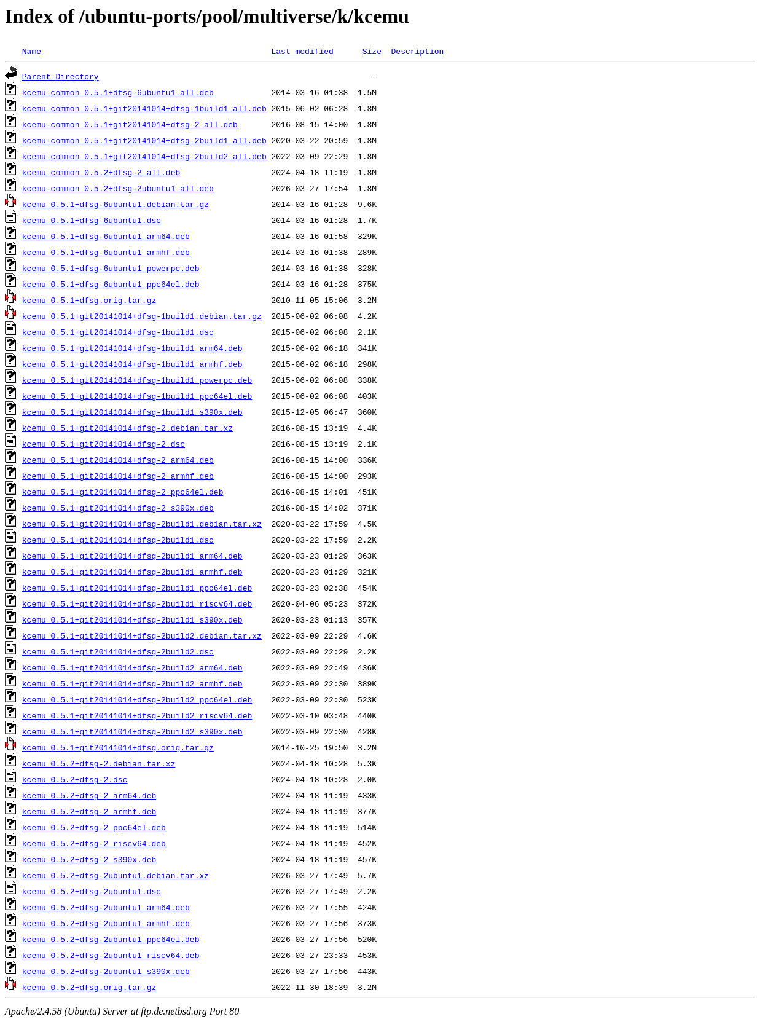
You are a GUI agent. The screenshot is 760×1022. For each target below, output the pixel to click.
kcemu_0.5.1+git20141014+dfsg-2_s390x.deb (118, 507)
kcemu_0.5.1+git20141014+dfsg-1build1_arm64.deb (132, 347)
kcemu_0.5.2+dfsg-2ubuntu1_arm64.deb (106, 907)
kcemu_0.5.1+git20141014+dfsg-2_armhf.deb (118, 475)
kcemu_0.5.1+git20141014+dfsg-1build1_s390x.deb (132, 411)
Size (372, 51)
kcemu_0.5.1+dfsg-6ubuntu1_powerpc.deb (111, 267)
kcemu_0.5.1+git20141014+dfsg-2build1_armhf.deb (132, 571)
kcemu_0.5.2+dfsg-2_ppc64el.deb (94, 827)
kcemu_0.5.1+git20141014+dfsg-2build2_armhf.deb (132, 683)
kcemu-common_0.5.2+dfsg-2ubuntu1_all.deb (118, 188)
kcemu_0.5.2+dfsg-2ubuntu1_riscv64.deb (111, 955)
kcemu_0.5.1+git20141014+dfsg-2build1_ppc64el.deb (137, 587)
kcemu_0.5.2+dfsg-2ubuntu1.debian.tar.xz (115, 875)
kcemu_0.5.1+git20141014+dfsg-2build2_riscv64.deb (137, 715)
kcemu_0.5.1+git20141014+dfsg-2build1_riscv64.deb (137, 603)
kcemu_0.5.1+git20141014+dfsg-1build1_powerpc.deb (137, 379)
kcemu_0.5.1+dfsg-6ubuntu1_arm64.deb (106, 236)
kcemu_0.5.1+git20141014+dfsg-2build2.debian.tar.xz (142, 635)
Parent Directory (60, 76)
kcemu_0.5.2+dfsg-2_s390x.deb (89, 859)
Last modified (302, 51)
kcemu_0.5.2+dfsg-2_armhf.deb (89, 811)
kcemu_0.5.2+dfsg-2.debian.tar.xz (99, 763)
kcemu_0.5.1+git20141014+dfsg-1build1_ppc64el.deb (137, 395)
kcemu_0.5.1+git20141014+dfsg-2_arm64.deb (118, 459)
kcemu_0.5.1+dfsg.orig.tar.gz (89, 299)
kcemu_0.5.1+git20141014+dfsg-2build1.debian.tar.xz (142, 523)
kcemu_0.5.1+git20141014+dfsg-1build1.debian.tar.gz (142, 315)
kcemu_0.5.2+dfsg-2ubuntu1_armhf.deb (106, 923)
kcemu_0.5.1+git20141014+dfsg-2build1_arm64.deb (132, 555)
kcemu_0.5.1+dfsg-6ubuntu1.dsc (91, 220)
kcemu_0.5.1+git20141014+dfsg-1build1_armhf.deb (132, 363)
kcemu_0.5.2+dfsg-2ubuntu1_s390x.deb (106, 971)
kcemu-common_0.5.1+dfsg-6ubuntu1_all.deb (118, 92)
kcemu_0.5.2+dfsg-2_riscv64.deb (94, 843)
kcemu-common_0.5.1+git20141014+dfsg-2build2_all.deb (144, 156)
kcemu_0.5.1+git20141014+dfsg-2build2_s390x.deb (132, 731)
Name (31, 51)
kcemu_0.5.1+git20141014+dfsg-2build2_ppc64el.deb (137, 699)
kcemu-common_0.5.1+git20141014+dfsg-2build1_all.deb (144, 140)
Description (417, 51)
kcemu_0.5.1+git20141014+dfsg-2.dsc (103, 443)
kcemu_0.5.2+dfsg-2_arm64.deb (89, 795)
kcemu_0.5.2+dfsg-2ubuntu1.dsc (91, 891)
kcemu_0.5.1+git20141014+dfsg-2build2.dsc (118, 651)
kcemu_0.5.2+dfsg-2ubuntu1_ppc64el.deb (111, 939)
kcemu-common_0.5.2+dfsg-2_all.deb (101, 172)
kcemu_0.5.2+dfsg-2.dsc (75, 779)
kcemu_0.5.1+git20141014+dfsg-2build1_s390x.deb (132, 619)
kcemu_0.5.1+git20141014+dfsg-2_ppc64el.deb (123, 491)
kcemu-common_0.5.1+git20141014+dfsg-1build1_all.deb (144, 108)
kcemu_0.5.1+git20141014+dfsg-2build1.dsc (118, 539)
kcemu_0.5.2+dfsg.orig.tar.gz (89, 987)
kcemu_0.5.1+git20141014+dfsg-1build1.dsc (118, 331)
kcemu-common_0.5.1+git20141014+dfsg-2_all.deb (130, 124)
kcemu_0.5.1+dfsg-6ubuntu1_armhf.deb (106, 251)
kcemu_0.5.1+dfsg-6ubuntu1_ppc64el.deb (111, 283)
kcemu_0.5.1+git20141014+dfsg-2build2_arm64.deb (132, 667)
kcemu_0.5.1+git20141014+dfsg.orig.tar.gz (118, 747)
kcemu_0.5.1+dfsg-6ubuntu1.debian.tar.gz (115, 204)
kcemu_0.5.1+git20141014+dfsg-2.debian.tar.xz (127, 427)
